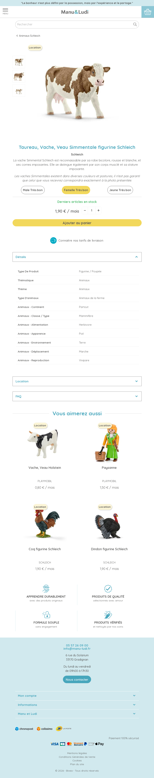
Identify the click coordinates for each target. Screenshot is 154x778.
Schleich (77, 154)
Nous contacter (77, 679)
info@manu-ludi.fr (77, 648)
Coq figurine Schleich (45, 549)
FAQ (18, 396)
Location (22, 381)
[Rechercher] (77, 25)
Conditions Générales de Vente (77, 756)
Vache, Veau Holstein (45, 468)
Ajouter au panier (77, 223)
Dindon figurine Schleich (109, 549)
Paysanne (109, 468)
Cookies (77, 760)
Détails (21, 257)
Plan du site (77, 764)
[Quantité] (91, 210)
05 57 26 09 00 (77, 645)
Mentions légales (77, 753)
